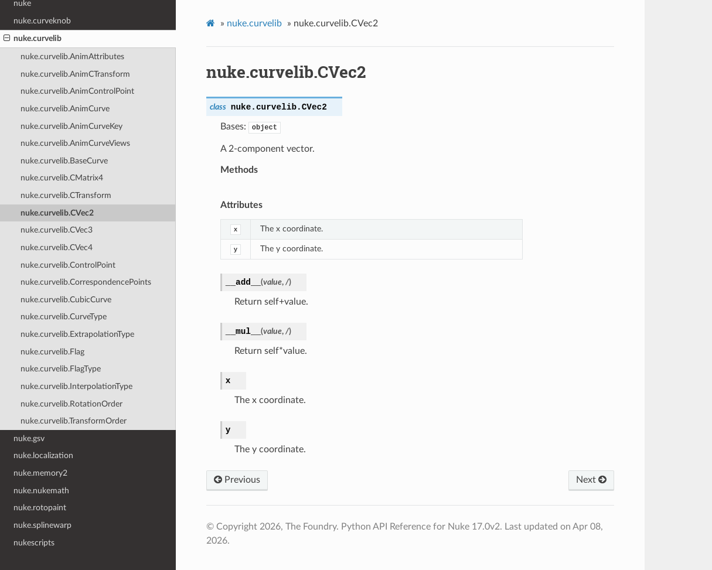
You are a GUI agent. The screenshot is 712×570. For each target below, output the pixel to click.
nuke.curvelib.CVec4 (57, 247)
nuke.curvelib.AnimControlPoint (77, 91)
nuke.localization (43, 455)
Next (591, 479)
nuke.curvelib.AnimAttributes (72, 56)
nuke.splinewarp (42, 525)
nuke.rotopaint (39, 507)
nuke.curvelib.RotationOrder (71, 404)
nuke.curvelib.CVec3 (57, 230)
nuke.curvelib (33, 38)
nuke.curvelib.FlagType (61, 368)
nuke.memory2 (40, 473)
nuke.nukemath (41, 490)
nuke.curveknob (42, 20)
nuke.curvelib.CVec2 (57, 213)
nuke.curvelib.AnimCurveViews (75, 143)
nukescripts (33, 542)
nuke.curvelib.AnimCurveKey (71, 126)
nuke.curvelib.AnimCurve (65, 108)
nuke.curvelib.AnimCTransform (75, 74)
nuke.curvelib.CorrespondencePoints (86, 282)
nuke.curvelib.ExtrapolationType (77, 334)
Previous (237, 479)
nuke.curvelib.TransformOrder (74, 421)
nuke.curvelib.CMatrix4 (62, 177)
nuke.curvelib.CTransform (66, 195)
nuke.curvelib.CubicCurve (66, 299)
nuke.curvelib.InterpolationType (76, 386)
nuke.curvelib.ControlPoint (68, 265)
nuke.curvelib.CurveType (64, 316)
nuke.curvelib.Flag (52, 351)
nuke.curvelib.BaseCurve (64, 160)
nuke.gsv (29, 438)
